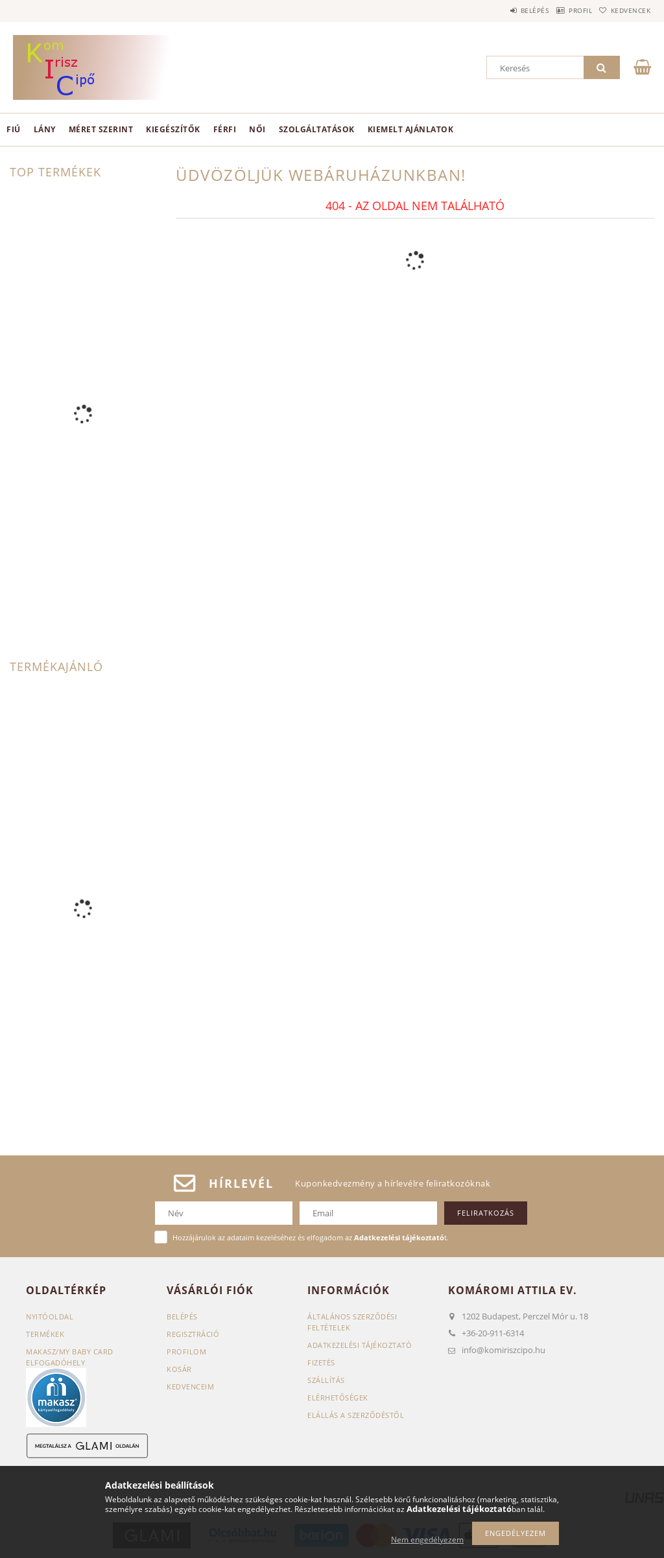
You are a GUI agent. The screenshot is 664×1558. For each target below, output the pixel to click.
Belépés (504, 10)
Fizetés (321, 1362)
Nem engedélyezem (427, 1539)
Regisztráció (193, 1334)
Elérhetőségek (337, 1397)
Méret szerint (101, 129)
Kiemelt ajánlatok (411, 129)
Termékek (45, 1334)
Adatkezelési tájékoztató (359, 1345)
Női (257, 129)
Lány (45, 129)
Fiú (13, 129)
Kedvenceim (190, 1386)
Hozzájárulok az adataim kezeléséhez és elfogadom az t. (310, 1237)
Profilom (186, 1351)
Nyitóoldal (49, 1316)
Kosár (179, 1369)
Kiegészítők (173, 129)
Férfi (225, 129)
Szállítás (326, 1380)
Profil (562, 10)
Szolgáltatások (317, 129)
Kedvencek (624, 10)
